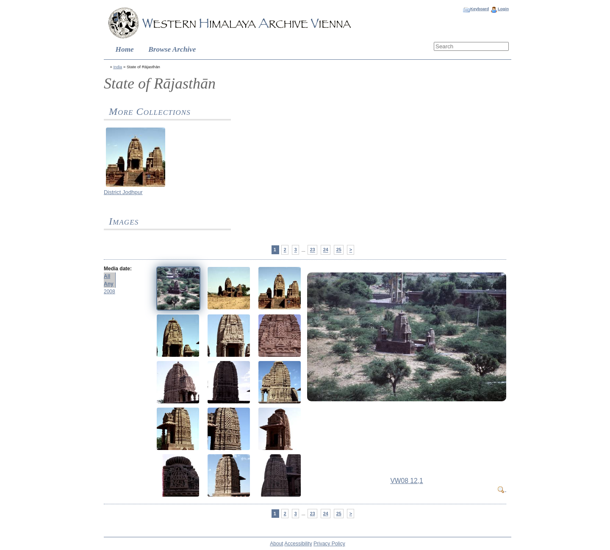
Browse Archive (172, 49)
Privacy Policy (329, 544)
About (276, 544)
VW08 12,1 (406, 480)
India (117, 66)
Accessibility (298, 544)
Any (109, 284)
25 (338, 250)
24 (325, 250)
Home (125, 49)
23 (312, 250)
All (107, 276)
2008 (109, 291)
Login (503, 8)
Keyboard (479, 8)
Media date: (118, 269)
